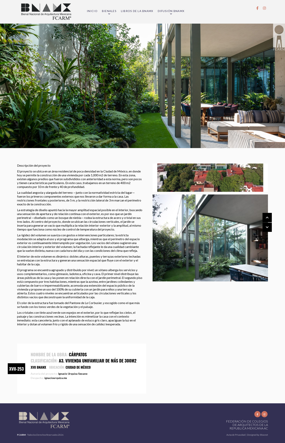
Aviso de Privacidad (236, 434)
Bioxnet (264, 434)
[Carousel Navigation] (263, 222)
